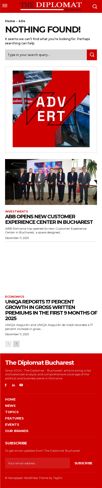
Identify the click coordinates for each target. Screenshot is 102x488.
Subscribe (83, 463)
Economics (14, 296)
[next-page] (16, 344)
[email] (37, 463)
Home (10, 21)
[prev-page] (8, 344)
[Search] (92, 54)
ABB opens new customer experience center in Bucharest (49, 219)
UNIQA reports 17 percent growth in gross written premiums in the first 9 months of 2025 (51, 310)
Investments (16, 211)
